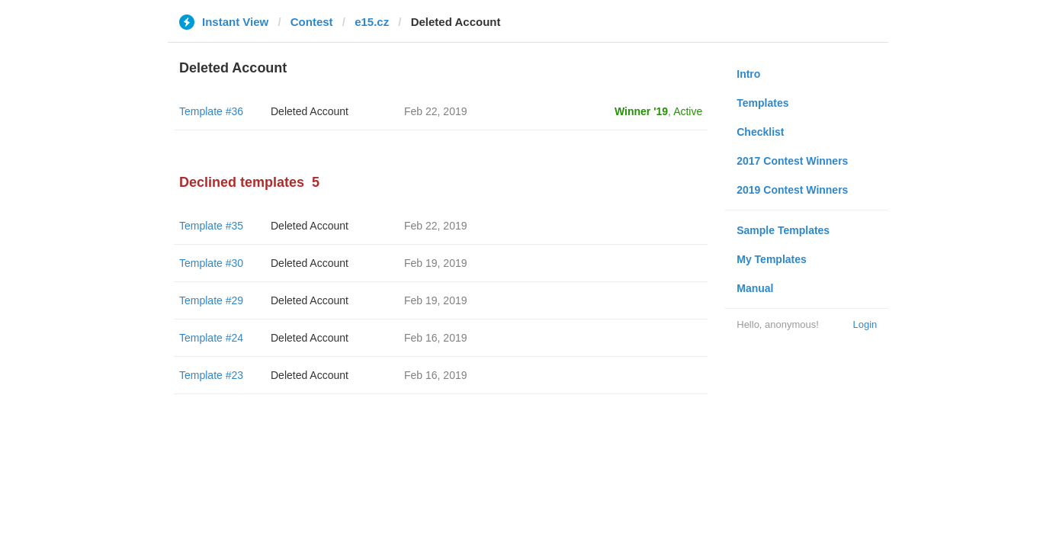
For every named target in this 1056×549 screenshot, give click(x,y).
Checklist (760, 132)
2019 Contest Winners (792, 190)
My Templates (772, 259)
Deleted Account (309, 111)
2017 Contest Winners (792, 161)
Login (864, 324)
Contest (311, 21)
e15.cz (372, 21)
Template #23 (211, 375)
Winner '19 (641, 111)
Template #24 (211, 338)
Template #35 (211, 226)
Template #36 (211, 111)
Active (687, 111)
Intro (748, 74)
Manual (755, 288)
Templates (762, 103)
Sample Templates (783, 230)
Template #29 (211, 300)
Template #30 (211, 263)
